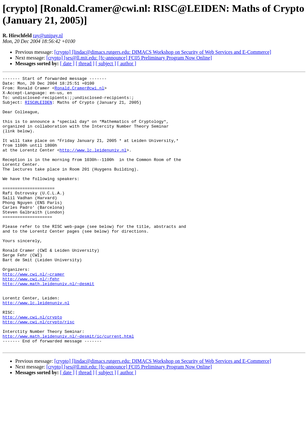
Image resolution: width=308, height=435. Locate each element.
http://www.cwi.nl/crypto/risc (38, 371)
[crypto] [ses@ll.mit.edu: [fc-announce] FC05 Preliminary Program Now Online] (129, 57)
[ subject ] (106, 63)
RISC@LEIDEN (38, 108)
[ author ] (126, 63)
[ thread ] (85, 63)
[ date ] (67, 63)
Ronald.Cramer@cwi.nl (79, 91)
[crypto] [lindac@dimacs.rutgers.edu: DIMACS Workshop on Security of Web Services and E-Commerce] (162, 52)
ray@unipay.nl (48, 35)
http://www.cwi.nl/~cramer (34, 314)
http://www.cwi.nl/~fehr (31, 320)
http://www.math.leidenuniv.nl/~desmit (48, 325)
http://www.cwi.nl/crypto (32, 365)
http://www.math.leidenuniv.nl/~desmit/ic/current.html (68, 388)
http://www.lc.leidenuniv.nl (93, 165)
